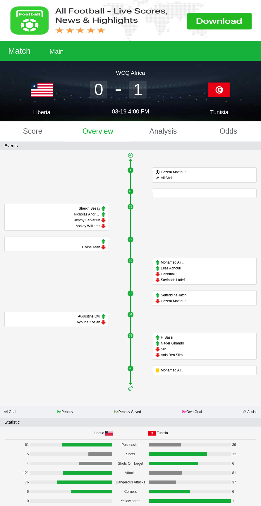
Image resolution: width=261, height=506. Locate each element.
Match (19, 50)
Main (56, 51)
